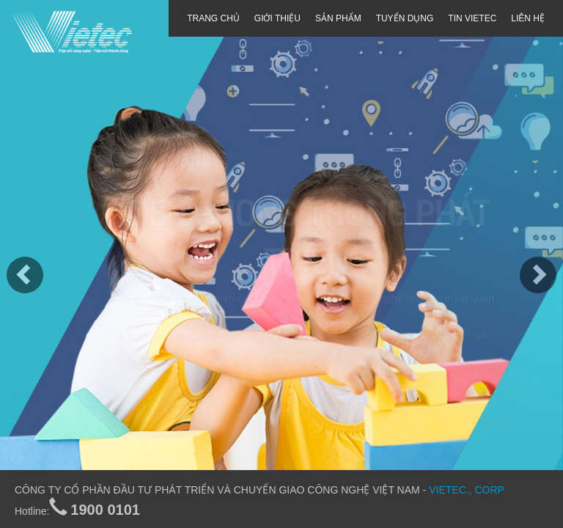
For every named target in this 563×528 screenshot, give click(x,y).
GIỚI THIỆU (277, 18)
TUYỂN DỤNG (405, 18)
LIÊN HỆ (528, 18)
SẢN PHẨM (338, 18)
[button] (14, 264)
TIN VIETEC (472, 18)
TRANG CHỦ (213, 18)
